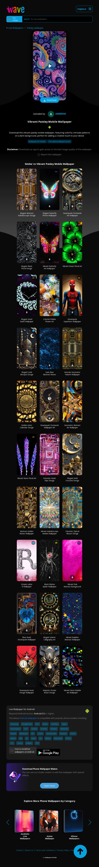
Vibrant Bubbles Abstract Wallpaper (72, 638)
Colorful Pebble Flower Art (49, 320)
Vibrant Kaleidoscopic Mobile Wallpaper (49, 532)
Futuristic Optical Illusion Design (72, 532)
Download (49, 100)
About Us (29, 850)
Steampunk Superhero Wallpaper (72, 320)
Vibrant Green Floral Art (72, 266)
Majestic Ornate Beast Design (49, 691)
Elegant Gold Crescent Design (72, 479)
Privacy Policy (63, 850)
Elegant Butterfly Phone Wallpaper (50, 214)
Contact (19, 850)
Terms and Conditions (45, 850)
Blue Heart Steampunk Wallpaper (27, 638)
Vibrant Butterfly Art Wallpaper (49, 267)
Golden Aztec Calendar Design (27, 426)
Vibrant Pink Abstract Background (72, 585)
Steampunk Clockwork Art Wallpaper (72, 214)
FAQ (73, 850)
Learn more (49, 785)
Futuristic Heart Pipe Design (49, 479)
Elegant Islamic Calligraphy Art (49, 638)
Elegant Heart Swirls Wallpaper (26, 320)
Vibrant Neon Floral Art (26, 478)
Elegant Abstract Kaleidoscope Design (26, 214)
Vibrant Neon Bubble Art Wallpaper (72, 691)
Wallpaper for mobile (37, 141)
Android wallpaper (28, 718)
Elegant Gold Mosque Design (26, 373)
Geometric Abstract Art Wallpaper (72, 426)
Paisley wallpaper (35, 28)
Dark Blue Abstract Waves (49, 373)
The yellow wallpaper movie (59, 141)
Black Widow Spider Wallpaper (49, 585)
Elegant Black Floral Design (26, 267)
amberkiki (56, 113)
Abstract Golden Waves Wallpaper (27, 532)
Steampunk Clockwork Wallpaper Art (49, 426)
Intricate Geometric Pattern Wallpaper (72, 373)
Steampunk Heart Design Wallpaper (26, 691)
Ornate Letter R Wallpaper (26, 585)
